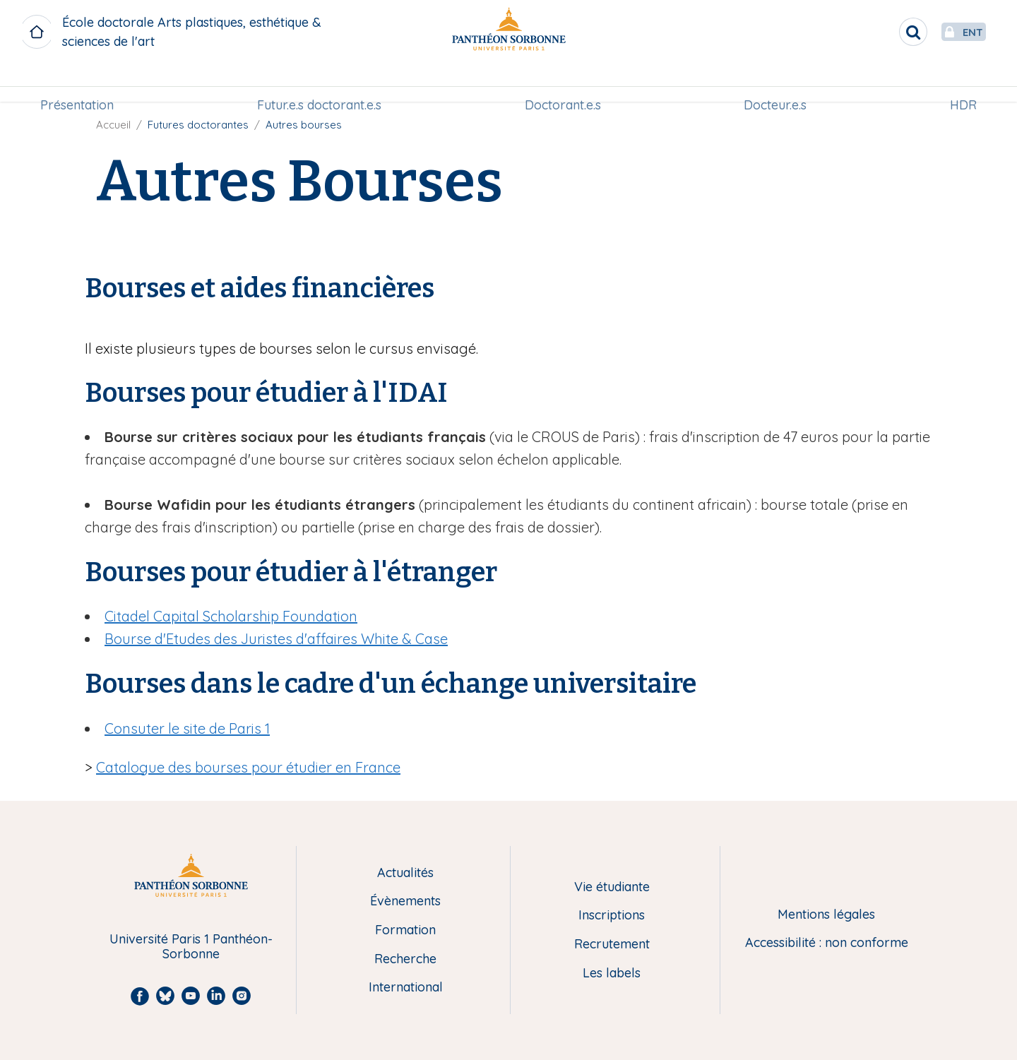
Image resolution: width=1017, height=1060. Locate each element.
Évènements (405, 901)
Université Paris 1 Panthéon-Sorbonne (191, 946)
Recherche (405, 959)
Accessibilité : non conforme (826, 943)
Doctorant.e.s (563, 82)
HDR (957, 82)
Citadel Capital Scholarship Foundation (231, 616)
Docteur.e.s (772, 82)
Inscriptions (611, 915)
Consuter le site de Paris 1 (187, 728)
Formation (405, 930)
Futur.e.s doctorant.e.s (322, 82)
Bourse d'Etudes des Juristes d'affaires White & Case (276, 639)
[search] (880, 32)
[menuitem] (82, 83)
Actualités (405, 873)
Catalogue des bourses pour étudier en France (248, 767)
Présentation (82, 82)
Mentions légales (826, 914)
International (406, 987)
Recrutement (612, 944)
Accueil (113, 124)
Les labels (612, 973)
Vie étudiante (612, 887)
